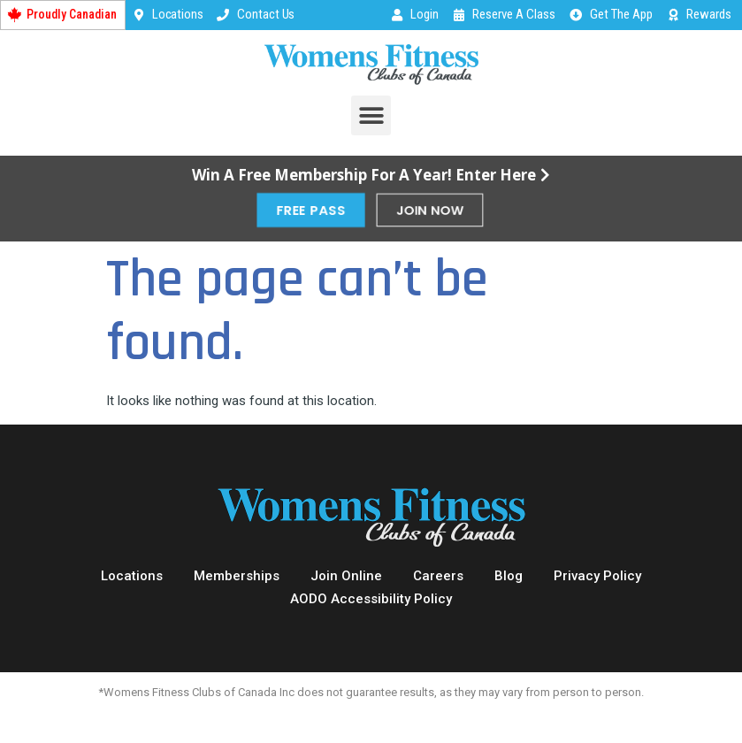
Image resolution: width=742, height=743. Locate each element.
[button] (371, 115)
